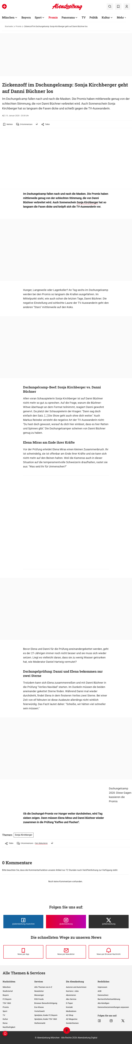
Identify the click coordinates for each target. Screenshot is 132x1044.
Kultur (5, 1019)
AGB (99, 991)
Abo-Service (71, 999)
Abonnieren (71, 995)
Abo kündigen (103, 1003)
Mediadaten (71, 1011)
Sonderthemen (72, 1023)
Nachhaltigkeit (9, 1027)
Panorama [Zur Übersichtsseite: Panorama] (68, 17)
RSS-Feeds (39, 999)
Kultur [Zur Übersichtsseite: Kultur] (106, 17)
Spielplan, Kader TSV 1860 (45, 1019)
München (7, 987)
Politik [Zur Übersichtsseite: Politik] (93, 17)
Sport (5, 1011)
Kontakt (69, 1007)
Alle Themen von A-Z (43, 987)
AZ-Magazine (71, 1019)
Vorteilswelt (39, 1011)
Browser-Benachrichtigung (45, 1003)
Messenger (39, 995)
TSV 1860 (7, 1003)
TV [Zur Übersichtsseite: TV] (84, 17)
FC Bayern (7, 999)
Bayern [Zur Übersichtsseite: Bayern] (26, 17)
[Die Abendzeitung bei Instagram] (66, 921)
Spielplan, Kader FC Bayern (45, 1015)
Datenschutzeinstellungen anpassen (113, 1007)
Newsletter (39, 991)
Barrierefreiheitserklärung (109, 999)
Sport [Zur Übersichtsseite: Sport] (38, 17)
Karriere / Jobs (72, 991)
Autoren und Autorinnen (76, 987)
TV (4, 1015)
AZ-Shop (69, 1015)
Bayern (6, 995)
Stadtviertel (8, 991)
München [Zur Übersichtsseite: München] (8, 17)
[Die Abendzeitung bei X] (109, 921)
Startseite (9, 26)
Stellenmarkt (39, 1023)
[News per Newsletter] (66, 952)
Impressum (102, 987)
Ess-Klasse (39, 1007)
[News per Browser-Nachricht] (109, 952)
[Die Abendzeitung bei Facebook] (23, 921)
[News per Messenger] (23, 952)
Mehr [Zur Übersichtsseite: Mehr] (120, 17)
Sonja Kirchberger (87, 202)
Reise (5, 1023)
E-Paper (69, 1003)
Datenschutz (103, 995)
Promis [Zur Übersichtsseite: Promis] (53, 17)
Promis (18, 26)
